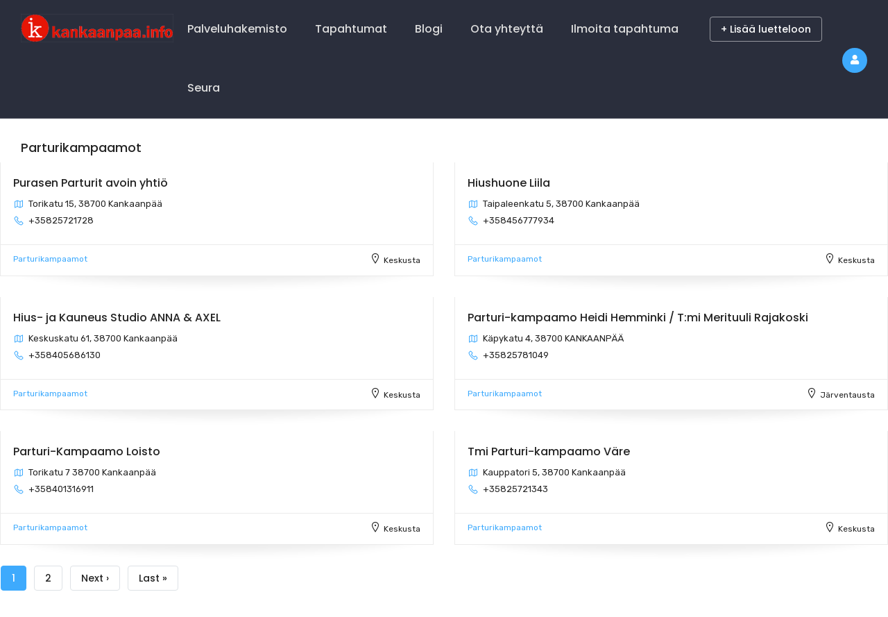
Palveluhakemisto (237, 29)
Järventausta (847, 395)
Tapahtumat (351, 29)
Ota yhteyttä (506, 29)
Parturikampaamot (50, 259)
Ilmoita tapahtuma (624, 29)
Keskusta (402, 260)
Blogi (429, 29)
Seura (203, 88)
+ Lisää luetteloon (766, 29)
